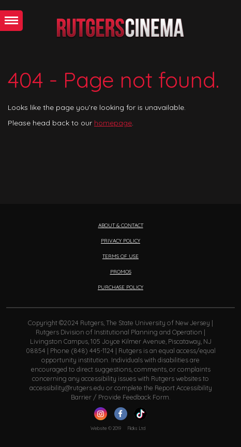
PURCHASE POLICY (120, 287)
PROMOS (120, 271)
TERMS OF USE (120, 256)
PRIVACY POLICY (120, 240)
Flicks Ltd (136, 428)
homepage (113, 122)
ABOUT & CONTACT (120, 225)
